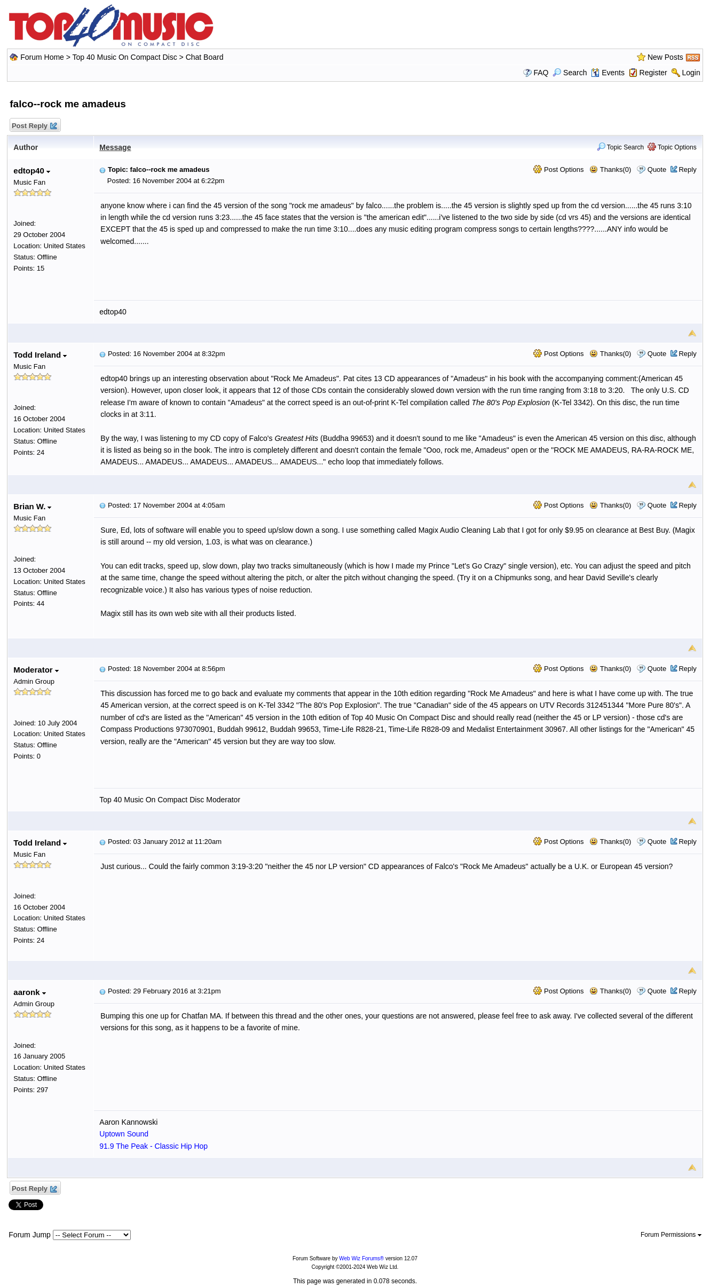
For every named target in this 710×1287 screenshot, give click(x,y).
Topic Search (620, 147)
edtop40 (31, 170)
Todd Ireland (40, 354)
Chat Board (205, 57)
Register (653, 72)
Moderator (36, 669)
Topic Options (672, 147)
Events (608, 72)
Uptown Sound (123, 1134)
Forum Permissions (671, 1234)
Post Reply (34, 126)
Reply (687, 169)
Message (115, 147)
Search (570, 72)
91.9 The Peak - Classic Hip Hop (153, 1146)
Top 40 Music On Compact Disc (126, 57)
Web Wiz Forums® (361, 1258)
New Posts (665, 57)
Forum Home (42, 57)
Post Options (558, 169)
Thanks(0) (610, 169)
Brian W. (32, 506)
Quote (657, 169)
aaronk (29, 992)
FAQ (540, 72)
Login (691, 72)
